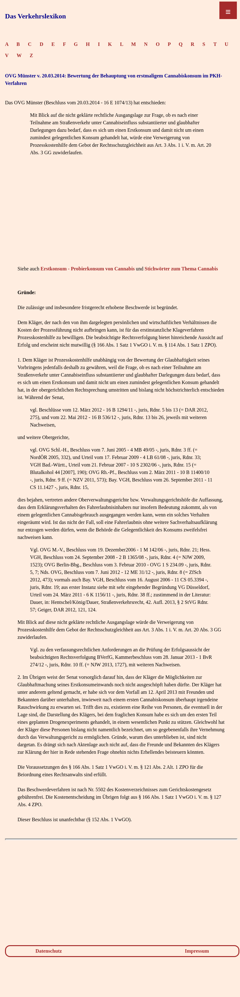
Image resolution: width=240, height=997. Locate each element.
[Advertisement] (121, 220)
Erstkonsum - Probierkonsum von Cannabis (88, 268)
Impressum (197, 951)
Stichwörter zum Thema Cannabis (181, 268)
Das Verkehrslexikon (35, 16)
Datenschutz (48, 951)
